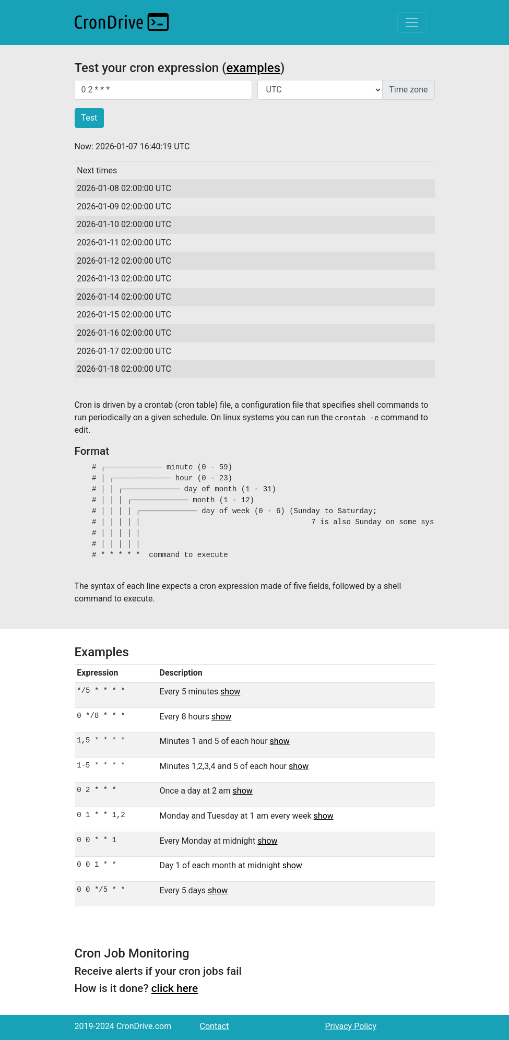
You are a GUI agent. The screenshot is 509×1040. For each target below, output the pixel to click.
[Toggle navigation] (412, 22)
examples (253, 68)
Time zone (408, 89)
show (230, 691)
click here (174, 988)
